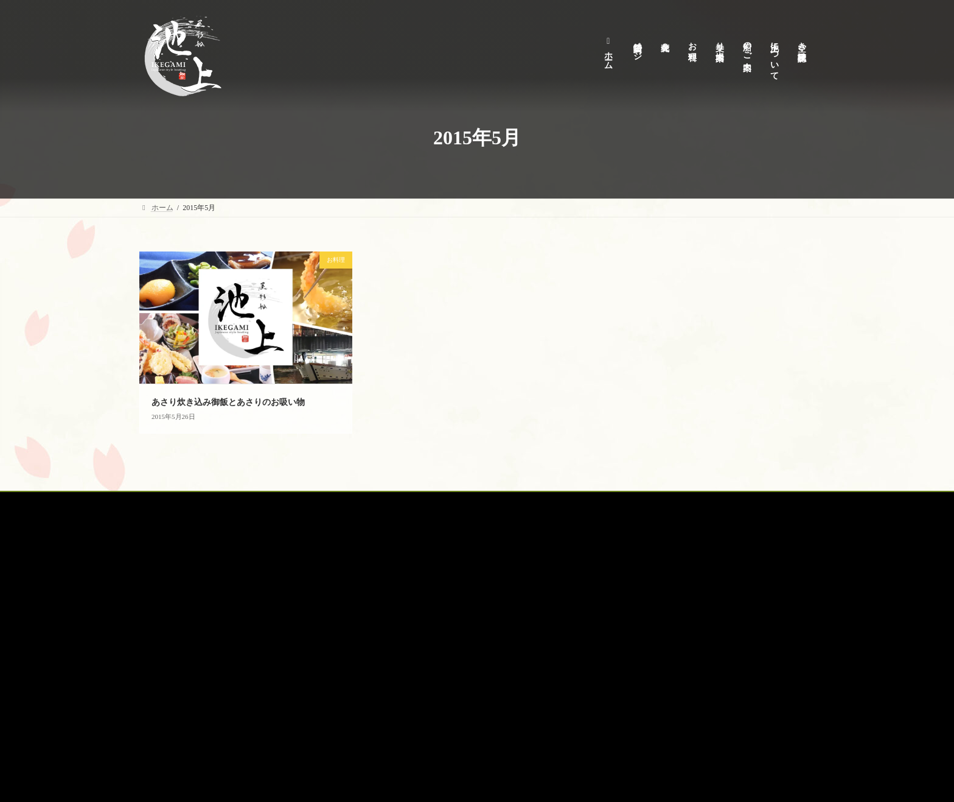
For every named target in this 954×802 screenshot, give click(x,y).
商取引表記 (396, 636)
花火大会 (301, 503)
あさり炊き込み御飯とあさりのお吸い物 (228, 402)
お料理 (352, 503)
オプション (527, 503)
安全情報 (392, 657)
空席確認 (584, 503)
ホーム (162, 503)
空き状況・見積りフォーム (421, 678)
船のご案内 (466, 503)
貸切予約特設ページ (230, 503)
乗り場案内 (405, 503)
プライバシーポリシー (414, 615)
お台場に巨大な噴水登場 (733, 711)
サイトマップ (400, 699)
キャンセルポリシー (411, 593)
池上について (400, 573)
